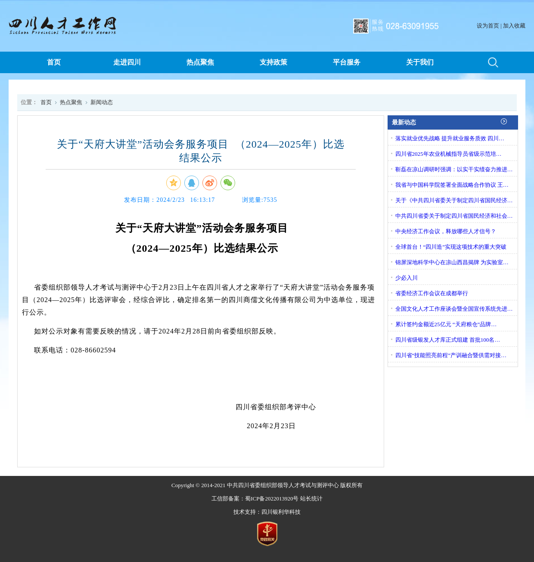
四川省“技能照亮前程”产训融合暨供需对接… (451, 355)
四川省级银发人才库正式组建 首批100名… (447, 340)
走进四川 (127, 62)
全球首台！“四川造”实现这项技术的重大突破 (451, 247)
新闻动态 (101, 102)
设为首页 (488, 25)
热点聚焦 (200, 62)
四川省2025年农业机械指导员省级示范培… (448, 154)
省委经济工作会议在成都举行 (431, 293)
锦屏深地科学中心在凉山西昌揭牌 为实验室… (452, 262)
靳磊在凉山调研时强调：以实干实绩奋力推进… (454, 169)
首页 (54, 62)
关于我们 (420, 62)
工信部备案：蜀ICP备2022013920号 (254, 498)
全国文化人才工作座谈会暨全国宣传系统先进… (454, 309)
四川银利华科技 (281, 512)
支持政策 (273, 62)
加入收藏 (514, 25)
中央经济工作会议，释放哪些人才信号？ (445, 231)
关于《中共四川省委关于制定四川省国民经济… (454, 200)
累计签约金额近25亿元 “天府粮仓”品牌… (446, 324)
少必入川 (406, 278)
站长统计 (311, 498)
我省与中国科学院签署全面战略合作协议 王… (452, 185)
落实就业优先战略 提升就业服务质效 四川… (450, 138)
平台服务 (346, 62)
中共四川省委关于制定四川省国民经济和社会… (454, 216)
